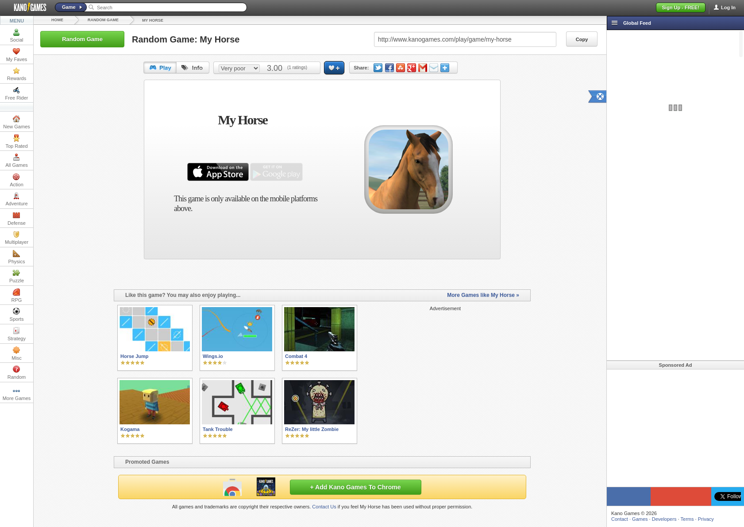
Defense (17, 219)
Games (640, 519)
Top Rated (16, 142)
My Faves (16, 55)
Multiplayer (16, 238)
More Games (17, 394)
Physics (16, 257)
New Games (16, 122)
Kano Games (26, 7)
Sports (17, 315)
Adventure (16, 199)
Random (17, 372)
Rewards (16, 74)
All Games (16, 161)
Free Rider (16, 93)
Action (16, 180)
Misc (17, 353)
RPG (17, 296)
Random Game (103, 20)
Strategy (17, 334)
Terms (687, 519)
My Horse (152, 20)
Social (16, 35)
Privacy (706, 519)
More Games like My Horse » (483, 295)
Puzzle (16, 276)
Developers (664, 519)
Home (57, 20)
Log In (728, 7)
